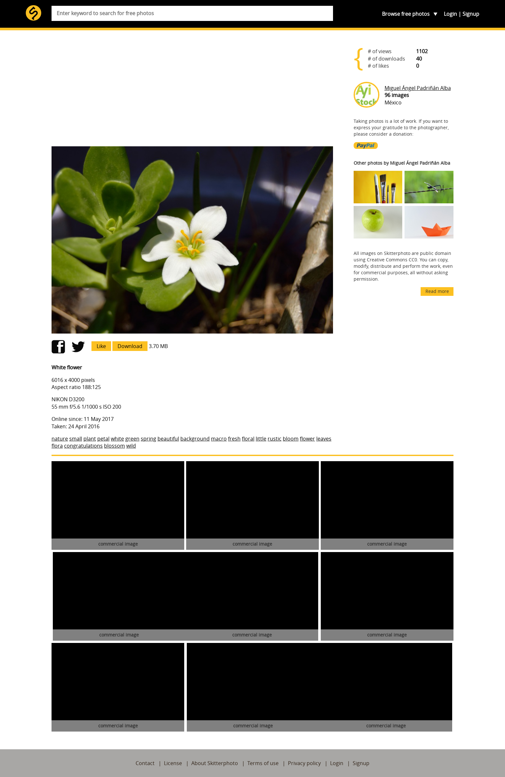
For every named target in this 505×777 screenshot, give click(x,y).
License (173, 763)
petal (103, 438)
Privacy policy (304, 763)
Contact (145, 763)
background (195, 438)
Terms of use (263, 763)
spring (148, 438)
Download (130, 346)
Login (450, 13)
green (132, 438)
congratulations (83, 445)
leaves (323, 438)
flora (57, 445)
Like (101, 346)
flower (307, 438)
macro (219, 438)
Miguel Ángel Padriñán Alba (418, 88)
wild (131, 445)
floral (248, 438)
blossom (114, 445)
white (117, 438)
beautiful (168, 438)
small (75, 438)
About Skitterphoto (214, 763)
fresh (234, 438)
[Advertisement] (192, 91)
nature (60, 438)
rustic (274, 438)
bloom (291, 438)
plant (89, 438)
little (261, 438)
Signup (470, 13)
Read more (437, 291)
